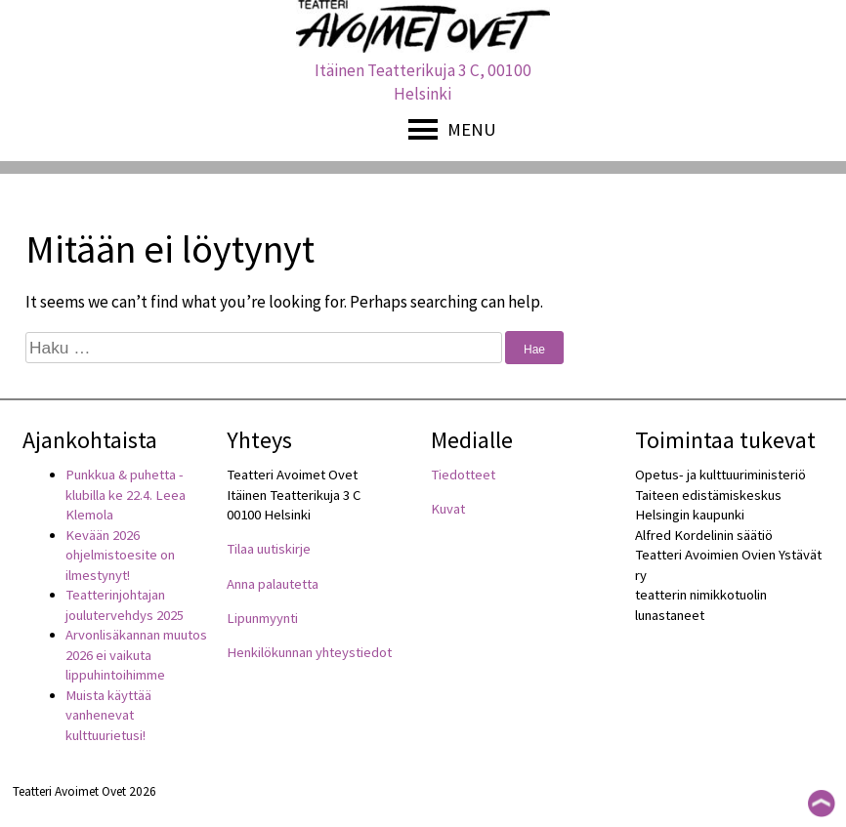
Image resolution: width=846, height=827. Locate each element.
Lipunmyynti (262, 618)
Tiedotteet (463, 474)
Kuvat (448, 508)
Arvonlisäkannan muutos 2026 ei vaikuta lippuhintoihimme (136, 654)
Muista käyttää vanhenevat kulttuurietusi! (108, 715)
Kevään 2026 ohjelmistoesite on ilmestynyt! (120, 555)
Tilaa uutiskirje (269, 549)
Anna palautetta (272, 584)
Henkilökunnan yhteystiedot (309, 652)
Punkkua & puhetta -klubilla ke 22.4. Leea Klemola (125, 494)
